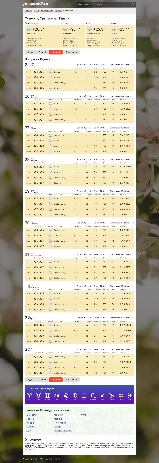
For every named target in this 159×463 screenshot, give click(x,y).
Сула (83, 415)
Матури (58, 419)
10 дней (56, 52)
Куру (28, 430)
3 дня (30, 52)
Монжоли (31, 415)
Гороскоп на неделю (40, 388)
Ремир (57, 426)
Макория (58, 415)
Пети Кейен (60, 422)
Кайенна (30, 426)
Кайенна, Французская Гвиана (48, 410)
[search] (133, 4)
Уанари (30, 422)
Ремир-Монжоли (63, 430)
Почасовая (71, 52)
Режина (30, 419)
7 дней (42, 52)
